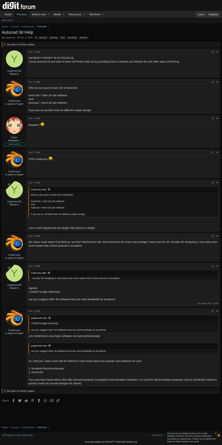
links (63, 37)
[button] (48, 14)
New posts (7, 20)
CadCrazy (14, 100)
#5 (217, 182)
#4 (217, 152)
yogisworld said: (39, 318)
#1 (217, 52)
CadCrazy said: (39, 189)
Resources (75, 14)
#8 (217, 311)
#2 (217, 82)
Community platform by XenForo (111, 442)
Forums (22, 14)
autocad (43, 37)
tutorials (83, 37)
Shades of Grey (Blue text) (17, 435)
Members (95, 14)
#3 (217, 118)
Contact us (157, 435)
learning (53, 37)
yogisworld (9, 37)
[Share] (212, 52)
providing (72, 37)
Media (57, 14)
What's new (39, 14)
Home (8, 14)
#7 (217, 266)
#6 (217, 236)
